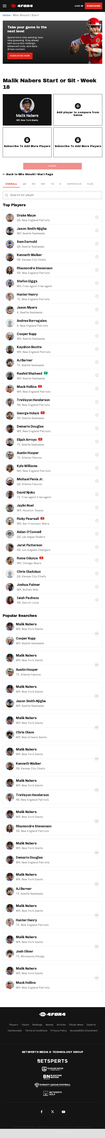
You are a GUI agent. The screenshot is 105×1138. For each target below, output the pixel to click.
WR (43, 184)
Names (49, 1024)
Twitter (52, 1111)
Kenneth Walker (29, 255)
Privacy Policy (59, 1030)
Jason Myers (27, 308)
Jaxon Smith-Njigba (32, 229)
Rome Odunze (27, 558)
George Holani (28, 413)
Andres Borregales (31, 321)
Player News (76, 1024)
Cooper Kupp (26, 334)
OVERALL (11, 184)
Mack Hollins (26, 387)
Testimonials (14, 1030)
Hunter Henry (27, 294)
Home (6, 15)
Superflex (74, 184)
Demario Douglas (30, 426)
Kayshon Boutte (29, 347)
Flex (90, 184)
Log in (79, 6)
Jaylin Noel (25, 505)
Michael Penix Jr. (30, 479)
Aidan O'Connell (29, 532)
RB (33, 184)
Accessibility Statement (84, 1030)
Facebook (41, 1111)
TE (52, 184)
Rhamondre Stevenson (34, 268)
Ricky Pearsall (28, 519)
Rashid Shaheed (29, 373)
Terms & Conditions (36, 1030)
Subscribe (93, 6)
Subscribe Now (20, 56)
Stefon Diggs (27, 281)
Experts (91, 1024)
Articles (61, 1024)
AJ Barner (24, 360)
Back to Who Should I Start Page (29, 174)
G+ (63, 1111)
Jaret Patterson (29, 545)
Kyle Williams (27, 466)
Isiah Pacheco (28, 598)
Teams (25, 1024)
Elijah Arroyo (27, 440)
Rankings (37, 1024)
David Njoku (26, 492)
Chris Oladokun (29, 572)
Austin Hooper (28, 453)
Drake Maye (26, 215)
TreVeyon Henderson (33, 400)
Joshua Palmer (28, 585)
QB (25, 184)
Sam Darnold (27, 242)
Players (13, 1024)
